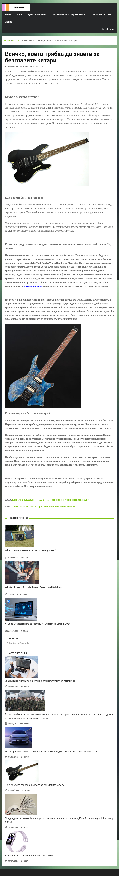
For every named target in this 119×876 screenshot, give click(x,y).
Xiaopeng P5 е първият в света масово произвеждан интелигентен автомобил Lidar (51, 752)
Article (15, 40)
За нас (8, 22)
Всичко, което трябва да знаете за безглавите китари (34, 785)
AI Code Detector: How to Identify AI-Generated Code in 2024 (37, 624)
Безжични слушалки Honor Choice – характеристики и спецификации (50, 500)
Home (8, 14)
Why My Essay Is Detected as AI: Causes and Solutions (33, 587)
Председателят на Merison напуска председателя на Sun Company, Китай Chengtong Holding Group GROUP (59, 820)
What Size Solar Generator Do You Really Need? (30, 550)
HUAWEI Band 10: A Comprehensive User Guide (29, 856)
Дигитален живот (37, 14)
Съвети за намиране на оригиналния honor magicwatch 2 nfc (44, 507)
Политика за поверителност (69, 14)
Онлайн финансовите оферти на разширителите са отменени (40, 681)
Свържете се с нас (101, 14)
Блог (19, 14)
